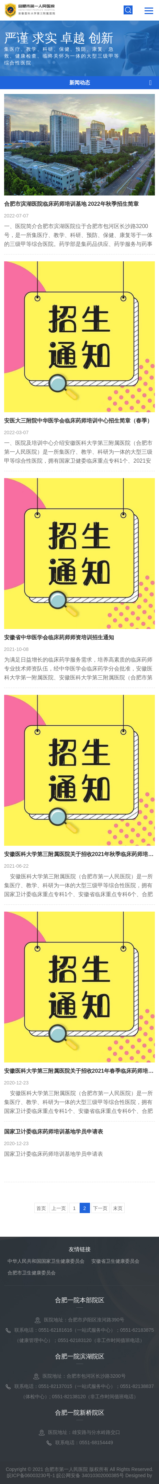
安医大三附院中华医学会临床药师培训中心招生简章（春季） (78, 421)
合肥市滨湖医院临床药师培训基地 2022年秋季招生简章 (71, 204)
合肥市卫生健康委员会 (32, 1272)
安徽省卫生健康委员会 (115, 1261)
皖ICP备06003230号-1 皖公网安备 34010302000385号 (65, 1475)
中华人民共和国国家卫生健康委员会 (46, 1261)
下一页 (100, 1208)
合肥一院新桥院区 (79, 1412)
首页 (41, 1208)
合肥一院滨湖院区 (79, 1356)
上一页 (59, 1208)
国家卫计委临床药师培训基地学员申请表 (53, 1132)
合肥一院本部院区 (79, 1300)
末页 (118, 1208)
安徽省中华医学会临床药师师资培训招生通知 (59, 637)
